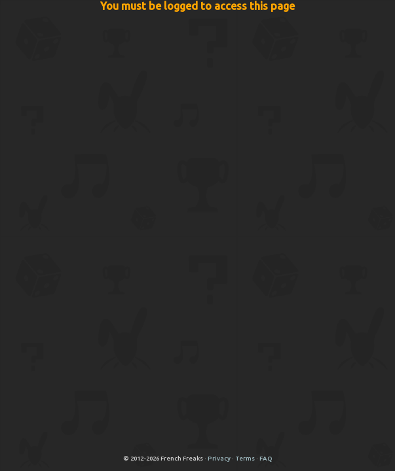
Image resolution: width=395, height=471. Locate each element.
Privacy (219, 458)
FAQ (266, 458)
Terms (245, 458)
